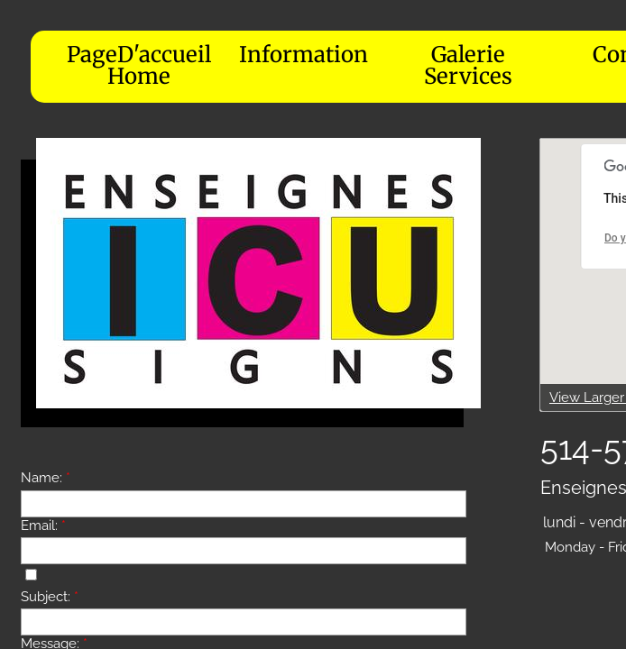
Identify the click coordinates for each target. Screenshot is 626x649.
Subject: (49, 597)
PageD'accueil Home (139, 65)
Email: (43, 525)
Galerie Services (468, 65)
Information (303, 55)
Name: (45, 478)
